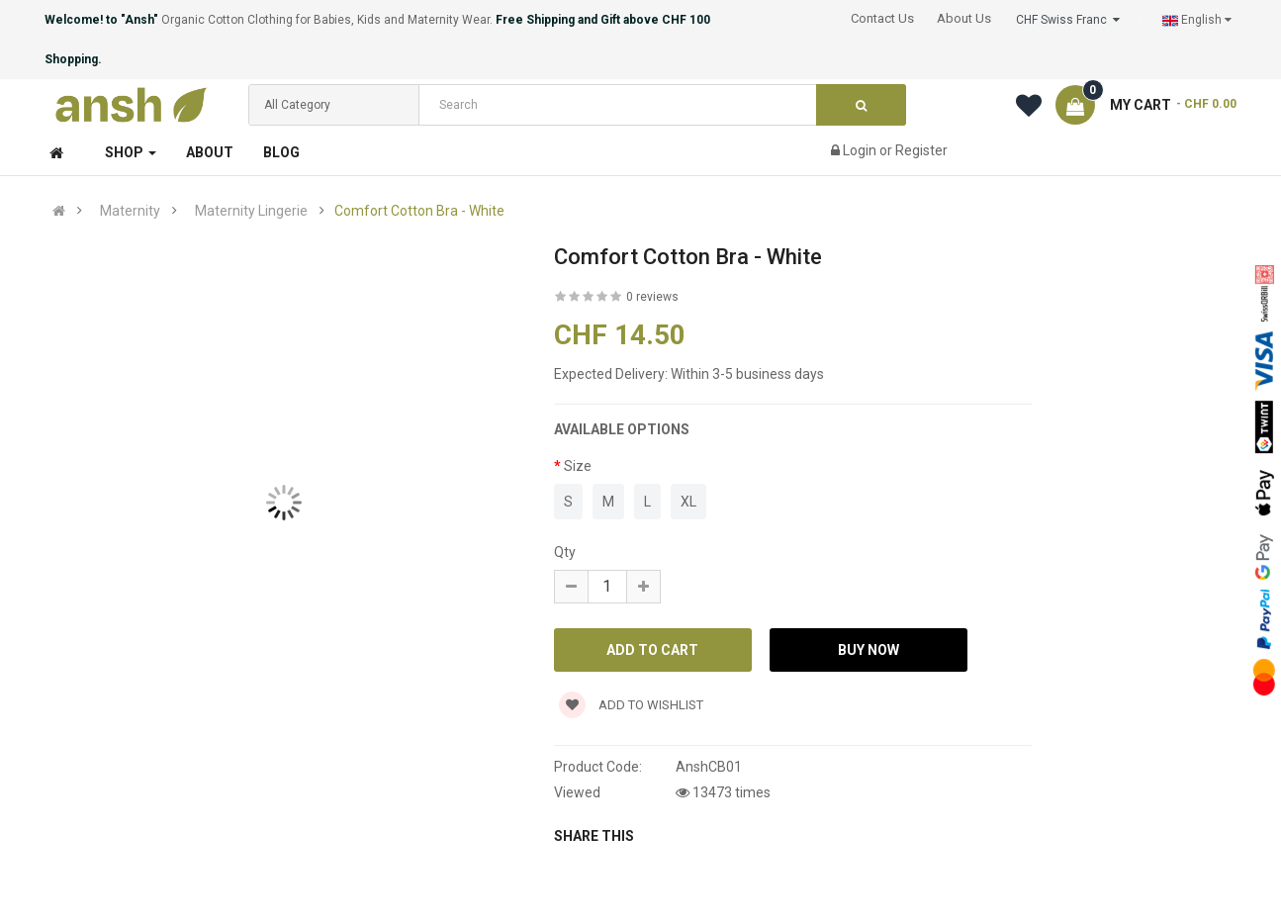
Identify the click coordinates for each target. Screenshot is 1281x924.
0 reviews (652, 297)
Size (578, 466)
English (1197, 20)
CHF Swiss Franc (1068, 20)
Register (921, 150)
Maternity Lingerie (251, 211)
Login (861, 150)
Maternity (130, 211)
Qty (565, 552)
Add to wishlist (631, 704)
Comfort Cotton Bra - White (419, 211)
